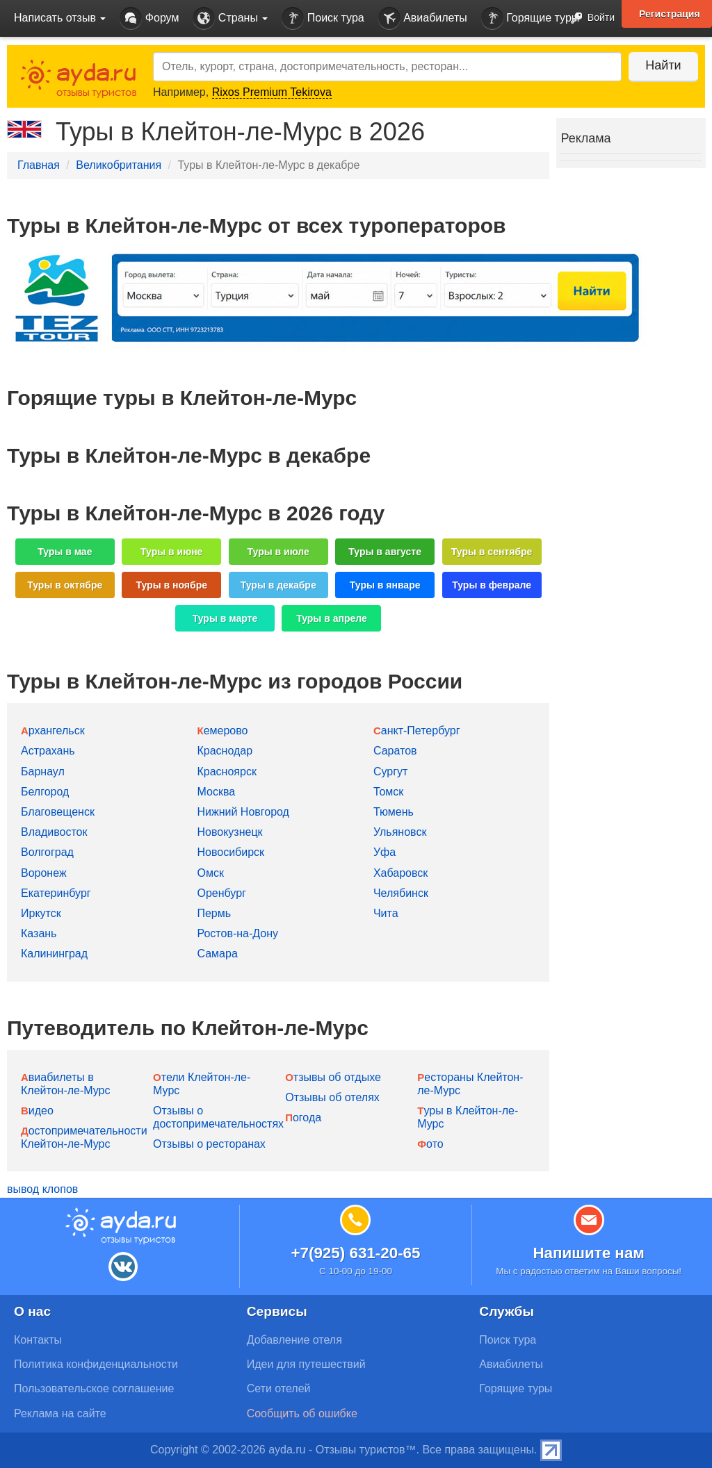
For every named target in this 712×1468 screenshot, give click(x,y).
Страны (230, 18)
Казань (38, 933)
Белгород (45, 792)
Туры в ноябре (172, 585)
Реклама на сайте (60, 1413)
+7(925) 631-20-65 (355, 1253)
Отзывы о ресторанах (209, 1144)
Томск (388, 792)
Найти (663, 65)
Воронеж (44, 873)
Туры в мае (65, 551)
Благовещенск (58, 812)
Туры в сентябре (492, 551)
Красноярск (226, 771)
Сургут (390, 771)
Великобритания (118, 165)
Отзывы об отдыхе (333, 1077)
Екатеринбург (56, 893)
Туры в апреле (331, 618)
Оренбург (221, 893)
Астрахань (48, 751)
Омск (210, 873)
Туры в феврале (491, 585)
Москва (216, 792)
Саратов (395, 751)
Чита (385, 913)
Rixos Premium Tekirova (272, 92)
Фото (430, 1144)
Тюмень (393, 812)
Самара (217, 953)
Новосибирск (230, 852)
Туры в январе (385, 585)
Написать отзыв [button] (60, 18)
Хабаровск (400, 873)
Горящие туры (530, 18)
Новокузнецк (229, 832)
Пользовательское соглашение (94, 1388)
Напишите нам (589, 1253)
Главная (38, 165)
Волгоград (47, 852)
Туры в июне (171, 551)
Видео (37, 1110)
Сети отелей (279, 1388)
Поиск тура (323, 18)
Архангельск (53, 730)
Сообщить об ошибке (302, 1413)
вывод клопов (42, 1189)
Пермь (214, 913)
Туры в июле (278, 551)
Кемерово (222, 730)
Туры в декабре (278, 585)
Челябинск (400, 893)
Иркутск (41, 913)
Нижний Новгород (243, 812)
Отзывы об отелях (332, 1097)
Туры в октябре (64, 585)
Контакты (38, 1340)
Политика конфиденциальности (96, 1364)
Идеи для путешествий (306, 1364)
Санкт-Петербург (416, 730)
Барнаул (43, 771)
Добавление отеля (294, 1340)
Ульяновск (399, 832)
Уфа (384, 852)
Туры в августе (384, 551)
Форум (149, 18)
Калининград (54, 953)
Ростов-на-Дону (237, 933)
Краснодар (224, 751)
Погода (303, 1117)
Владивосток (54, 832)
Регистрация (669, 13)
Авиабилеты (422, 18)
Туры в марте (225, 618)
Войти (589, 18)
